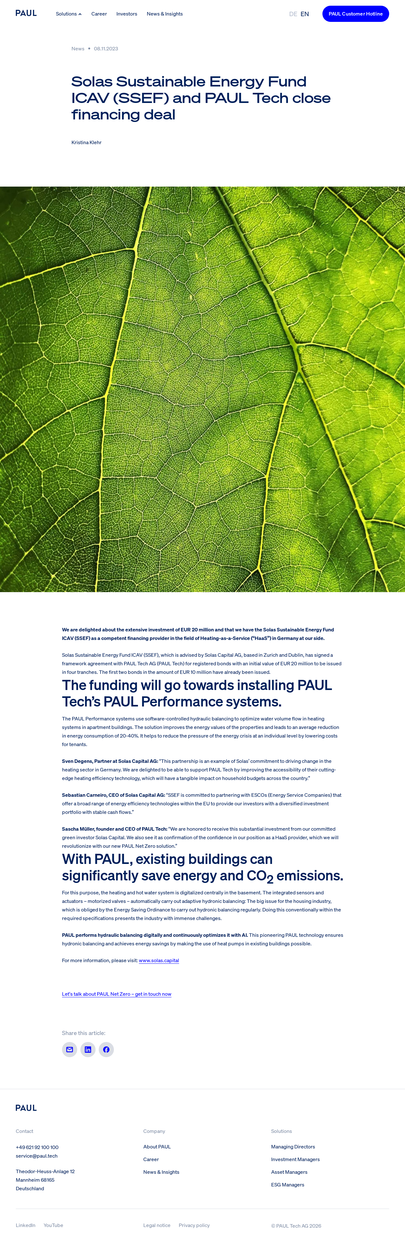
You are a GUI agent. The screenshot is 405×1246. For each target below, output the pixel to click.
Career (99, 13)
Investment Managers (295, 1159)
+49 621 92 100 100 (37, 1147)
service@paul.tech (37, 1155)
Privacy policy (194, 1225)
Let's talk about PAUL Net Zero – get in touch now (116, 993)
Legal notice (157, 1225)
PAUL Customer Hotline (356, 13)
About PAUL (157, 1146)
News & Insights (165, 13)
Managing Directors (293, 1146)
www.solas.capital (159, 960)
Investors (126, 13)
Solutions (69, 13)
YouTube (53, 1225)
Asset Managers (289, 1171)
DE (293, 14)
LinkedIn (25, 1225)
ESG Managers (287, 1184)
